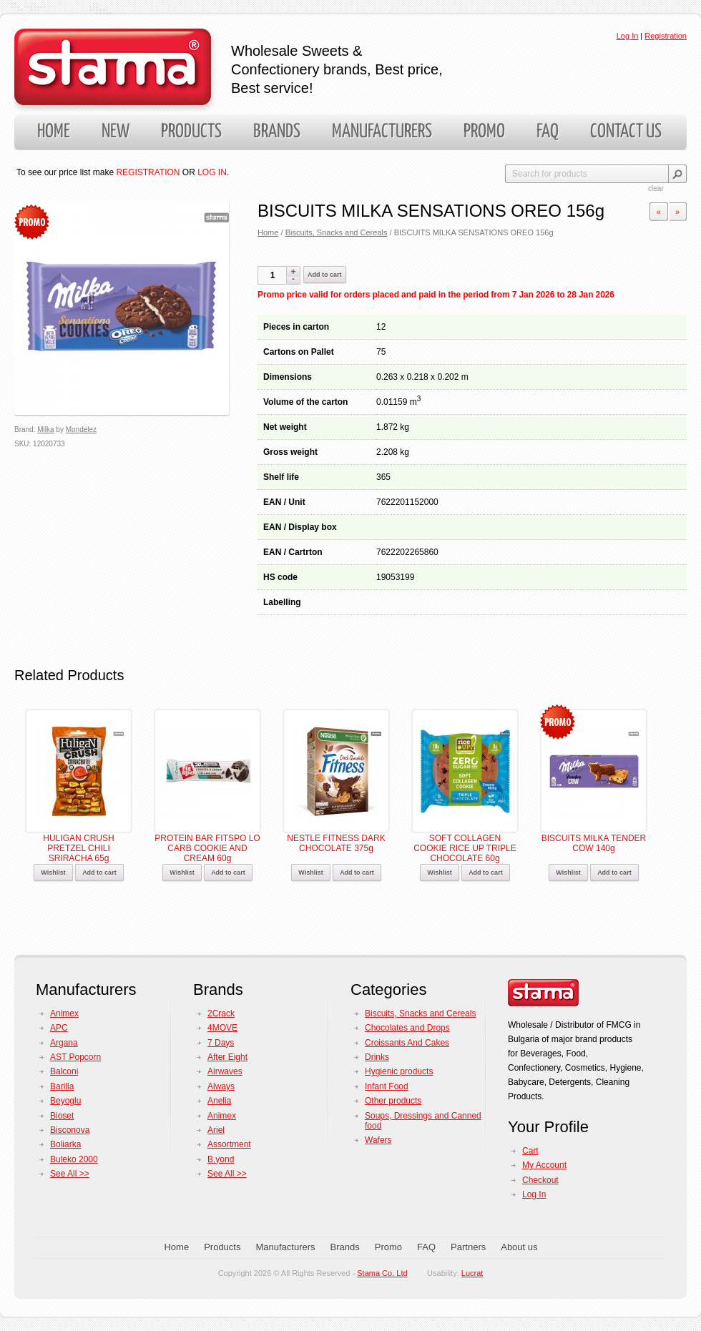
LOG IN (212, 172)
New (115, 132)
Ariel (216, 1130)
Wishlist (53, 872)
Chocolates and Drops (407, 1028)
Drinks (377, 1057)
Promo (484, 132)
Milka (45, 429)
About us (519, 1247)
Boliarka (65, 1144)
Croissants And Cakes (407, 1043)
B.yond (220, 1159)
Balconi (64, 1071)
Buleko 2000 (74, 1159)
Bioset (62, 1116)
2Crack (221, 1013)
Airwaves (224, 1071)
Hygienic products (399, 1071)
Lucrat (472, 1273)
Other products (393, 1101)
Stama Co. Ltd (382, 1273)
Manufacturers (382, 132)
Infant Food (386, 1086)
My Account (544, 1165)
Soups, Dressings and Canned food (423, 1121)
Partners (468, 1247)
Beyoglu (65, 1101)
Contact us (626, 132)
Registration (665, 35)
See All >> (69, 1174)
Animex (64, 1013)
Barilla (62, 1086)
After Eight (227, 1057)
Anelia (219, 1101)
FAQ (547, 132)
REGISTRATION (148, 172)
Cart (530, 1151)
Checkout (540, 1180)
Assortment (229, 1144)
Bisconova (69, 1130)
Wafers (378, 1140)
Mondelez (81, 429)
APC (59, 1028)
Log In (628, 35)
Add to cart (325, 274)
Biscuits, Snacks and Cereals (336, 232)
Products (191, 132)
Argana (64, 1043)
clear (656, 188)
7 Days (220, 1043)
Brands (276, 132)
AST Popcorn (75, 1057)
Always (221, 1086)
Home (53, 132)
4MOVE (222, 1028)
